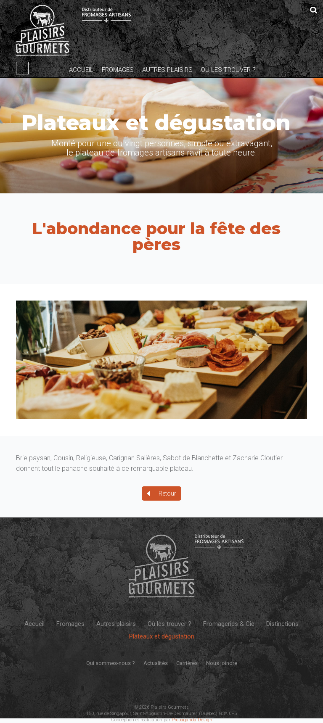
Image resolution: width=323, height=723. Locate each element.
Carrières (187, 663)
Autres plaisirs (167, 70)
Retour (167, 493)
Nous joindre (221, 663)
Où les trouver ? (228, 70)
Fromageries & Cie (228, 624)
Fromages (118, 70)
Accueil (81, 70)
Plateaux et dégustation (161, 636)
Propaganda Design (192, 720)
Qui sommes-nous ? (110, 663)
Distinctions (282, 624)
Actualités (155, 663)
